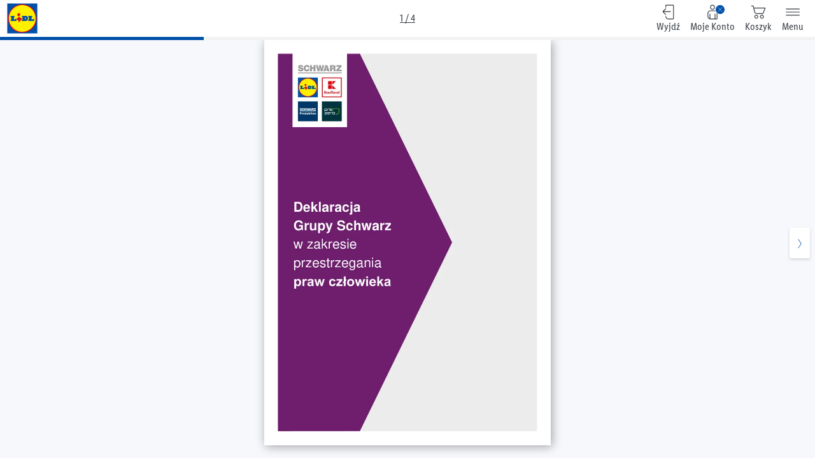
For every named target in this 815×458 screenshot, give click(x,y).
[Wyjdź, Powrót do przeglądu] (668, 18)
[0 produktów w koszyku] (758, 18)
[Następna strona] (800, 249)
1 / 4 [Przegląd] (407, 18)
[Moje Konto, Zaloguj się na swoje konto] (712, 18)
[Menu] (793, 18)
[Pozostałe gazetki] (22, 18)
